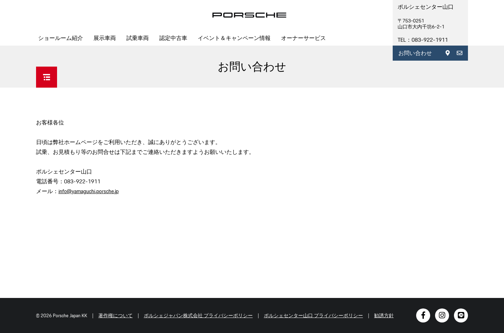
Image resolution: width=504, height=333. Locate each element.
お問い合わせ (415, 53)
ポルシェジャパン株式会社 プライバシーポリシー (198, 315)
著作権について (115, 315)
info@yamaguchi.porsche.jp (88, 191)
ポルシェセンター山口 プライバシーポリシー (313, 315)
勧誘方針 (384, 315)
